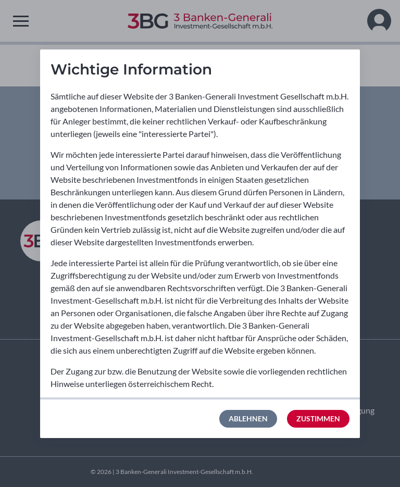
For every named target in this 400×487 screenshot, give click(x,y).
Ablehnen (248, 418)
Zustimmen (318, 418)
